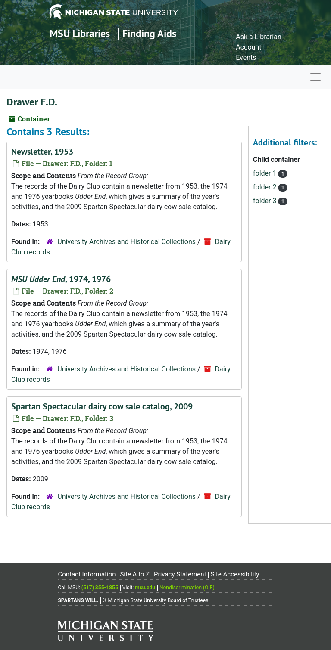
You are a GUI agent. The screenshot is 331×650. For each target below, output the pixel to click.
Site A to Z (135, 574)
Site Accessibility (234, 574)
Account (248, 47)
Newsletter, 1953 (42, 151)
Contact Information (87, 574)
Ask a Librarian (258, 37)
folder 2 (265, 187)
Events (246, 57)
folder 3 (265, 201)
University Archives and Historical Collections (126, 242)
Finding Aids (149, 33)
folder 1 (265, 173)
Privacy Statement (180, 574)
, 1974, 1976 (61, 279)
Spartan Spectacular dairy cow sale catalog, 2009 (102, 406)
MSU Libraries (80, 33)
